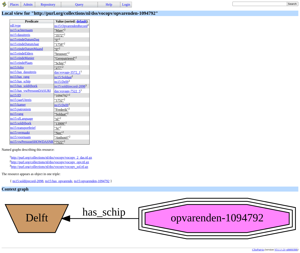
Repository (48, 4)
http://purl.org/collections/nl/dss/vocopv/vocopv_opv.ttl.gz (50, 162)
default (81, 21)
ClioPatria (258, 249)
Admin (27, 4)
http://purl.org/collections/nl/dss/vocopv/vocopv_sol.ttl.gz (49, 167)
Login (126, 4)
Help (109, 4)
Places (14, 4)
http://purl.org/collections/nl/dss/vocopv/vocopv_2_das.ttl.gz (51, 157)
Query (79, 4)
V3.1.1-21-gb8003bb (285, 249)
